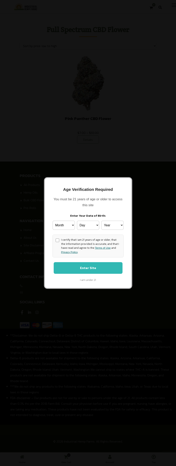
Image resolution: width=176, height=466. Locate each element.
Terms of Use (103, 247)
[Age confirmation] (57, 240)
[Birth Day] (88, 225)
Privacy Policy (69, 251)
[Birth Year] (112, 225)
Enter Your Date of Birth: (88, 215)
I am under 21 (88, 280)
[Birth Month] (64, 225)
